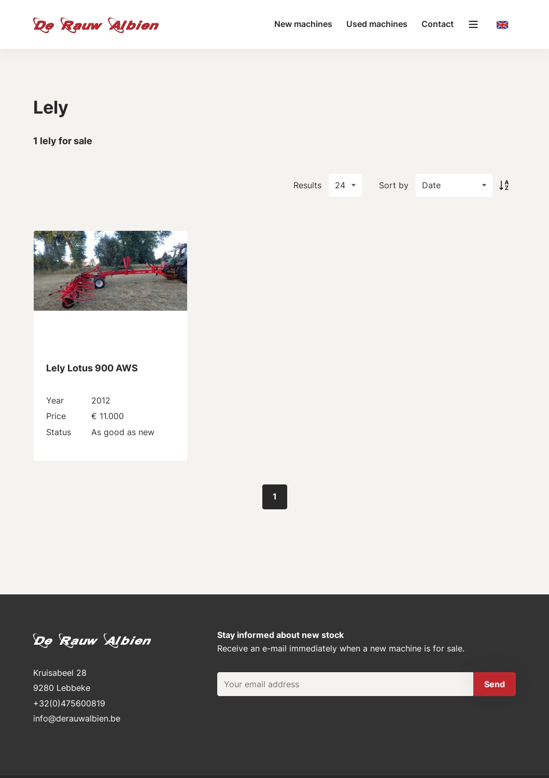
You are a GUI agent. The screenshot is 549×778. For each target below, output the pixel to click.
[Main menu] (473, 24)
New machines (303, 24)
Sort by (394, 185)
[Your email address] (345, 684)
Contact (437, 24)
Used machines (376, 24)
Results (307, 185)
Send (494, 684)
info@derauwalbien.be (76, 718)
